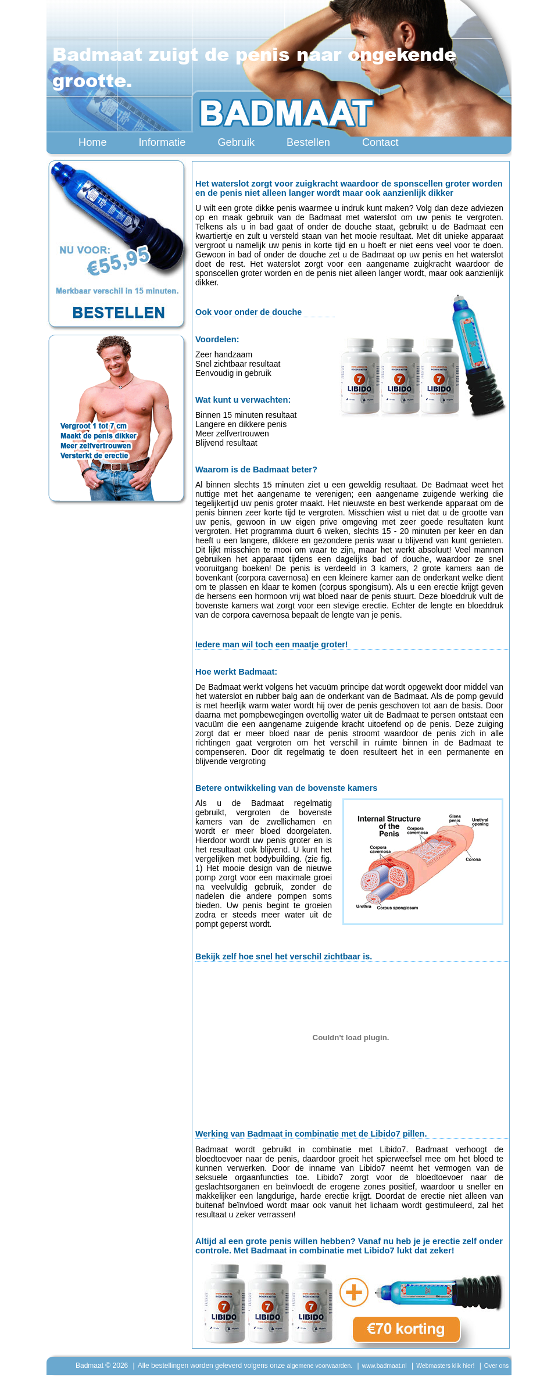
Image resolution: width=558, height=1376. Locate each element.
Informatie (162, 142)
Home (92, 142)
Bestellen (308, 142)
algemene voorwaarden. (320, 1365)
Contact (380, 142)
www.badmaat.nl (384, 1365)
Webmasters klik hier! (445, 1365)
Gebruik (236, 142)
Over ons (496, 1365)
